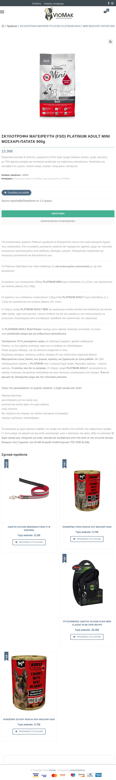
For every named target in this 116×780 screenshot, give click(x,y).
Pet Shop (25, 178)
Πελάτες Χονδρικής (54, 3)
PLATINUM (36, 178)
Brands (17, 178)
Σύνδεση (36, 3)
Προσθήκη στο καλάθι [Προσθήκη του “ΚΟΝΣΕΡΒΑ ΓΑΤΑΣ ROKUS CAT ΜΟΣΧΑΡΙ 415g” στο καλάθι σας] (89, 539)
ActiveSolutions (77, 770)
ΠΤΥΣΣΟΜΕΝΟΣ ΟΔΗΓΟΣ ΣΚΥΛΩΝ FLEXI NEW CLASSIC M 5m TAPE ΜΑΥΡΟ (87, 623)
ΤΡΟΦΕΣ (65, 178)
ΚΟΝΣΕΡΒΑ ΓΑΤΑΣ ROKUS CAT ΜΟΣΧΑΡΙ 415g (87, 527)
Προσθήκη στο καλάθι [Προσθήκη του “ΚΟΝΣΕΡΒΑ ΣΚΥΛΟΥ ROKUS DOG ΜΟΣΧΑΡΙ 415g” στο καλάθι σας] (31, 731)
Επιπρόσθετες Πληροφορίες (58, 221)
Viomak (52, 770)
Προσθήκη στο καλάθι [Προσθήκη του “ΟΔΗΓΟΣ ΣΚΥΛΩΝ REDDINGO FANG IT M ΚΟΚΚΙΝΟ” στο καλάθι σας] (31, 542)
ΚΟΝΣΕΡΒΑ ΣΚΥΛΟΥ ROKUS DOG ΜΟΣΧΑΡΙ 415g (29, 719)
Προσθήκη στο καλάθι (18, 192)
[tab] (58, 213)
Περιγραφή (58, 213)
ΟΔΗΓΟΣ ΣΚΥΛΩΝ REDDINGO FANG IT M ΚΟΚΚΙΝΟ (29, 528)
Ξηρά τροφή (47, 178)
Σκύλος (57, 178)
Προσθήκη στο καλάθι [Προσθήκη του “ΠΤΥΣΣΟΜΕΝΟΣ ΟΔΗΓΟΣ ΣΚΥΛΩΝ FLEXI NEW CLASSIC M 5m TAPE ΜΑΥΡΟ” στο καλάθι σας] (89, 637)
